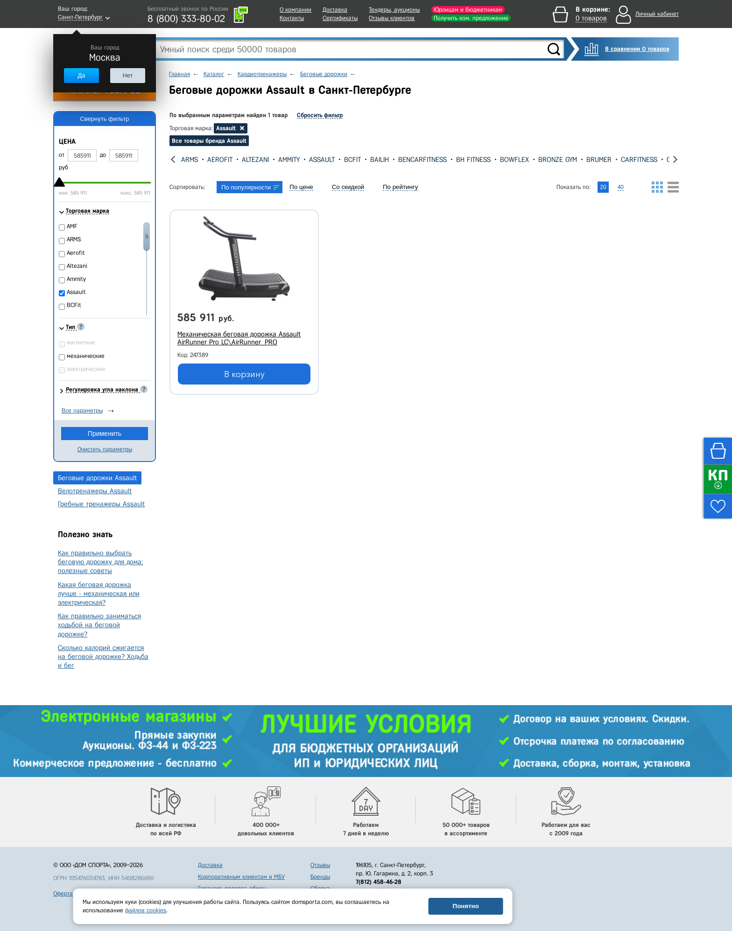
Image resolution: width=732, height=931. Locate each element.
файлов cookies (145, 910)
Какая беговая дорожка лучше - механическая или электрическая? (99, 593)
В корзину (244, 374)
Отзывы (320, 865)
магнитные (81, 342)
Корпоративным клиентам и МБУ (241, 877)
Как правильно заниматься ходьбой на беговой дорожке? (99, 624)
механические (86, 356)
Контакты (292, 18)
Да (81, 75)
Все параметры (82, 410)
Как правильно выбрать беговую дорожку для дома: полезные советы (100, 561)
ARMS (189, 159)
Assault (322, 159)
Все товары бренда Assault (209, 141)
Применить (104, 433)
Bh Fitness (473, 159)
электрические (86, 369)
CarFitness (639, 159)
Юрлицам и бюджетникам (468, 10)
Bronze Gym (557, 159)
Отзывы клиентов (392, 18)
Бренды (320, 877)
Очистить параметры (104, 449)
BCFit (352, 159)
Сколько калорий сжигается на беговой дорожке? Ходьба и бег (103, 656)
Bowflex (514, 159)
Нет (127, 75)
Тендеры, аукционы (394, 10)
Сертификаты (340, 18)
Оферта (63, 893)
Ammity (289, 159)
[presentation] (172, 159)
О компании (295, 10)
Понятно (466, 906)
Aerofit (219, 159)
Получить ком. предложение (471, 18)
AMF (72, 226)
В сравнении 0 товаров (637, 49)
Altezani (255, 159)
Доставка (335, 10)
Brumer (599, 159)
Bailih (379, 159)
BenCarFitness (422, 159)
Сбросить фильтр (320, 115)
